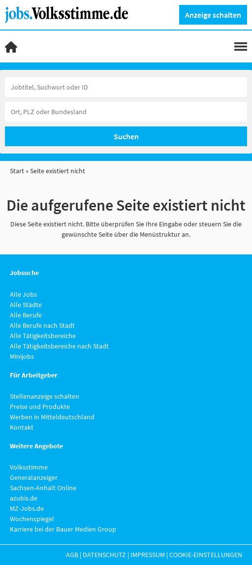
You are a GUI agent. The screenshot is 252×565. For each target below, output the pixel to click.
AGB (72, 554)
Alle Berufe (26, 315)
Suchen (126, 136)
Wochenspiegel (32, 518)
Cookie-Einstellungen (205, 554)
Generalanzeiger (34, 477)
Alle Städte (26, 304)
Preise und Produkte (40, 406)
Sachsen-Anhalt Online (43, 487)
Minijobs (22, 356)
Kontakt (21, 427)
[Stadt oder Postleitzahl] (126, 112)
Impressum (147, 554)
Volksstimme (29, 467)
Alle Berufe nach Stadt (42, 325)
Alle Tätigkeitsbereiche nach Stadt (59, 346)
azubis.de (23, 498)
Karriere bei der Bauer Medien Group (63, 529)
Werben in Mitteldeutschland (52, 416)
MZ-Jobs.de (27, 508)
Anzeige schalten (213, 15)
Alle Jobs (23, 294)
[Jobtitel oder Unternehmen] (126, 87)
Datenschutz (104, 554)
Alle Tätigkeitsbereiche (43, 335)
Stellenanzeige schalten (44, 396)
